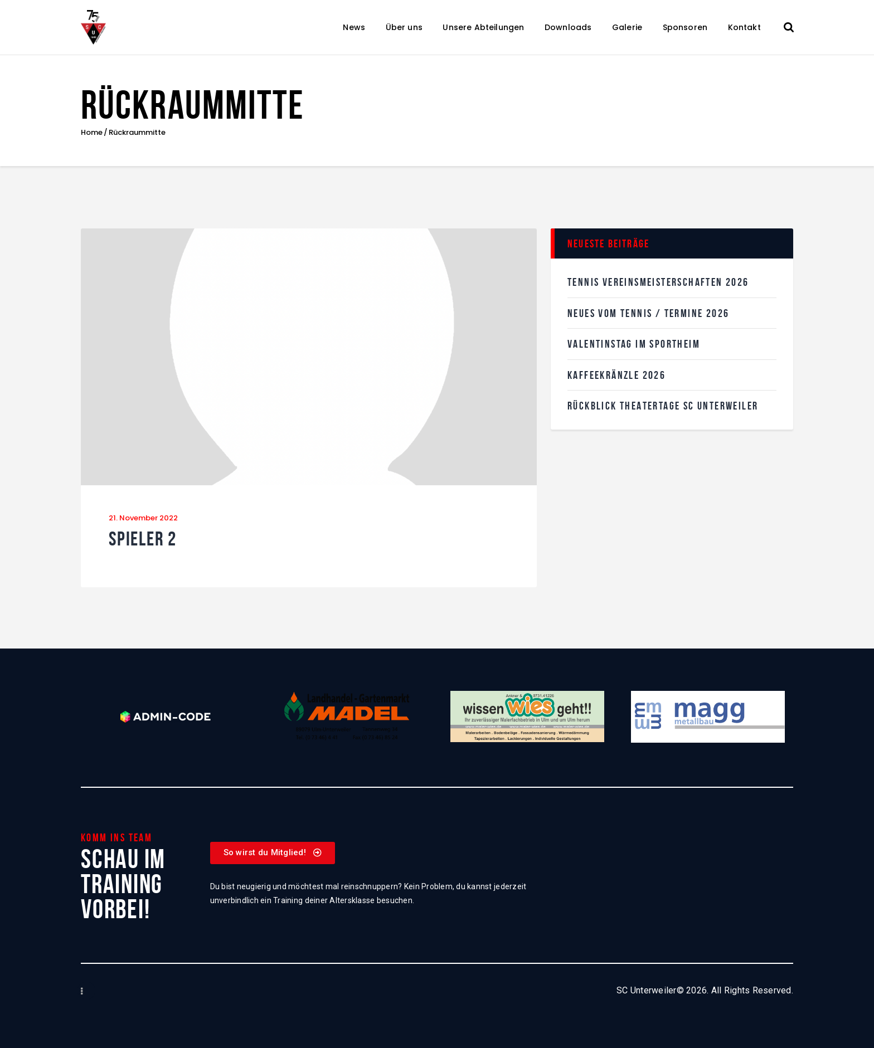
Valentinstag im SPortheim (633, 344)
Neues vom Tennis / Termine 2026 (648, 313)
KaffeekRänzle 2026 (616, 375)
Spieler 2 (143, 539)
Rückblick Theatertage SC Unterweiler (662, 405)
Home (92, 133)
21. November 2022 (143, 518)
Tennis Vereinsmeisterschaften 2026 (658, 282)
